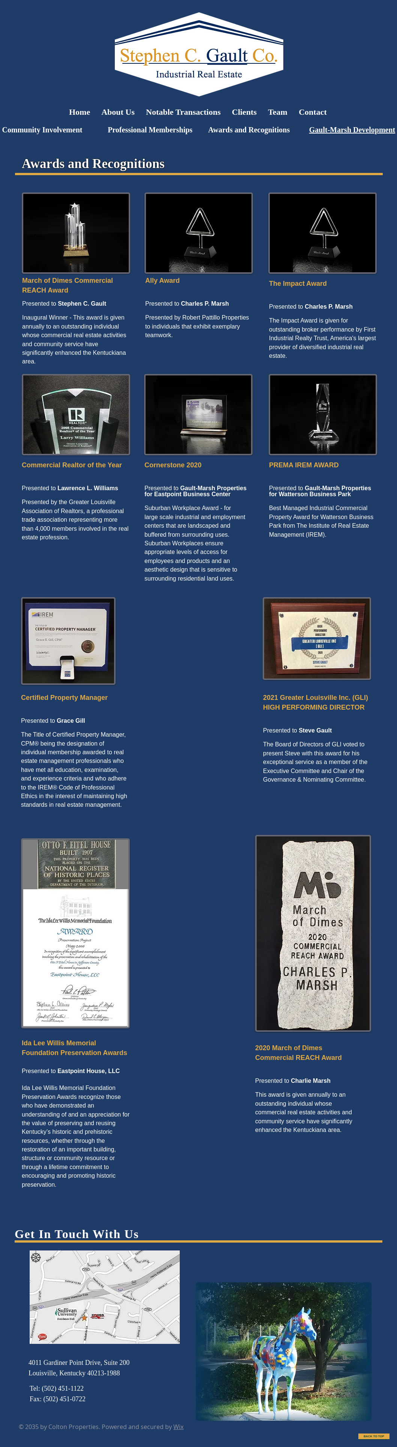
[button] (283, 1351)
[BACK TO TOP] (373, 1436)
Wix (178, 1427)
